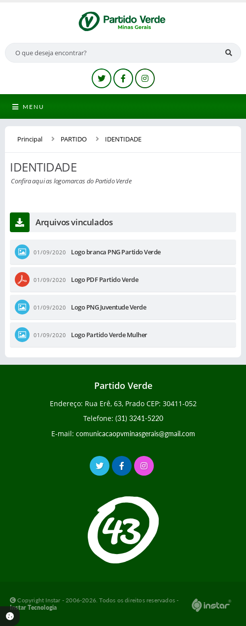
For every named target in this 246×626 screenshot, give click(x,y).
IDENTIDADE (123, 139)
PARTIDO (74, 139)
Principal (29, 139)
